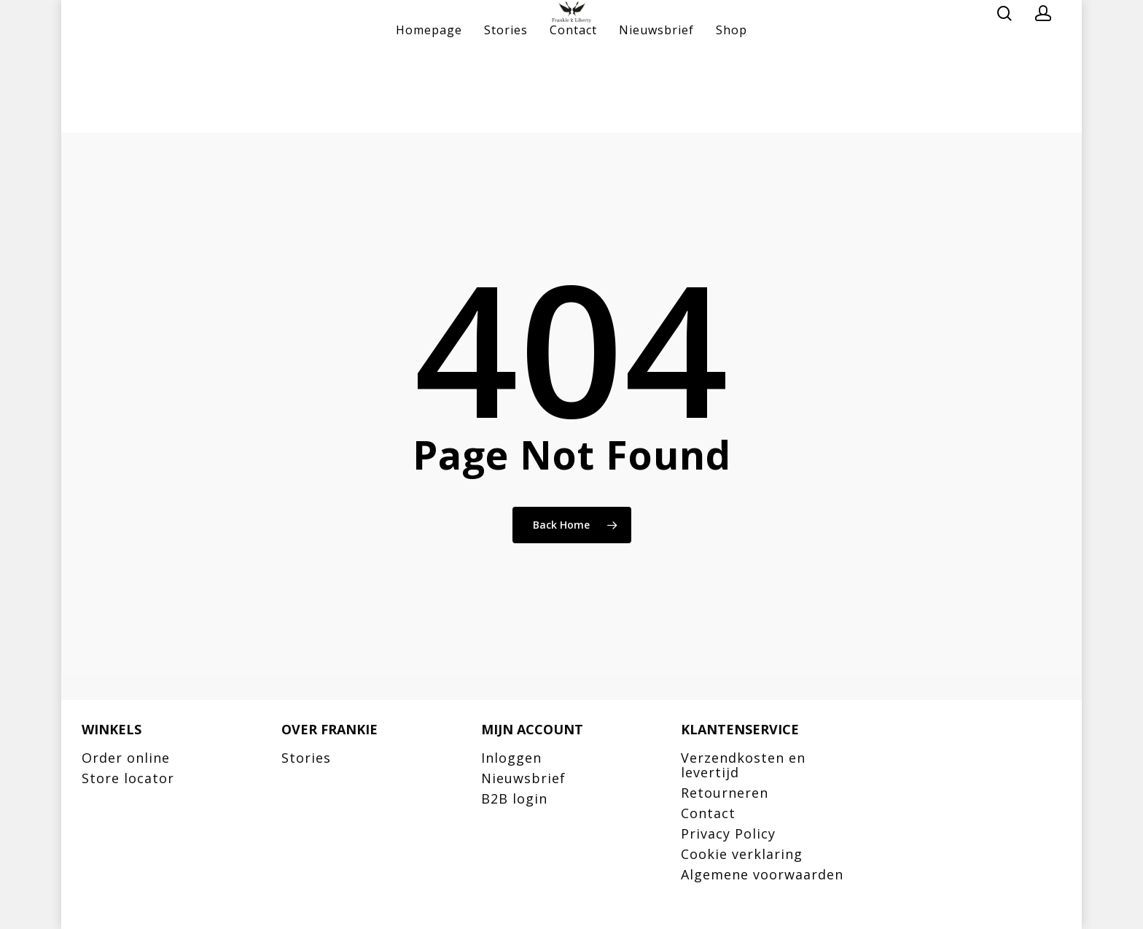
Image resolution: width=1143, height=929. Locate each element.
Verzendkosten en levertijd (743, 765)
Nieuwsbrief (656, 109)
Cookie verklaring (742, 854)
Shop (731, 109)
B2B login (514, 798)
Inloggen (511, 757)
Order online (126, 757)
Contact (573, 109)
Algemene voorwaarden (762, 874)
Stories (506, 109)
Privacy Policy (728, 833)
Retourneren (724, 792)
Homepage (429, 109)
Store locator (128, 778)
